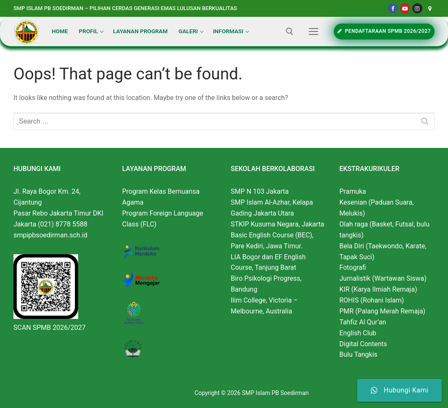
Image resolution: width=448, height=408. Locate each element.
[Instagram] (417, 8)
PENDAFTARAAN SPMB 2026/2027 (384, 31)
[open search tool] (289, 31)
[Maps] (430, 8)
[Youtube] (405, 8)
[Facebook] (393, 8)
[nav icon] (313, 31)
